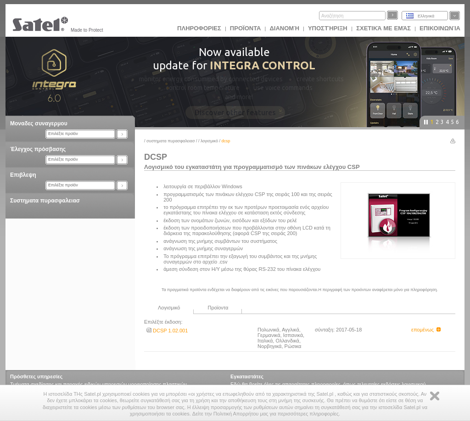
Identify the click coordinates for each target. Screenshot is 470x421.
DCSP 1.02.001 (167, 330)
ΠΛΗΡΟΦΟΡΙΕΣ (199, 28)
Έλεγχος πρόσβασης (38, 149)
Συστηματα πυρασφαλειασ (45, 200)
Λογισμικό (209, 141)
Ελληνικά (426, 16)
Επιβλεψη (23, 175)
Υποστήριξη (328, 28)
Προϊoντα (245, 28)
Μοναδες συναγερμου (38, 123)
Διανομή (284, 28)
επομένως (426, 329)
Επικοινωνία (440, 28)
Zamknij (434, 396)
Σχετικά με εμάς (383, 28)
